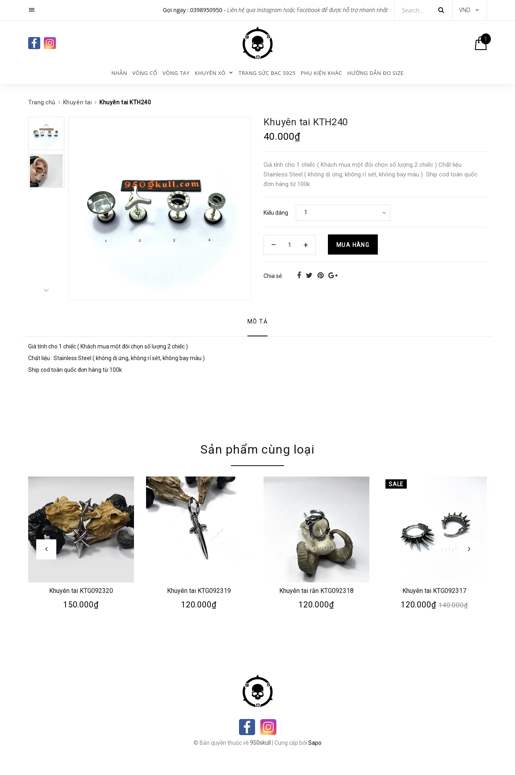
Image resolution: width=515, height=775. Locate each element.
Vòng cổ (144, 73)
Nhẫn (119, 73)
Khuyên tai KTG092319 (199, 590)
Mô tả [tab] (257, 321)
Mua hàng (352, 245)
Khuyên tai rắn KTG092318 (316, 590)
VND (464, 10)
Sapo (314, 743)
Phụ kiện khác (321, 73)
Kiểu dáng (276, 212)
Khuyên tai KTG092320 (81, 590)
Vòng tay (176, 73)
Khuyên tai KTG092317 (434, 590)
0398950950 (206, 10)
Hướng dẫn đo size (375, 73)
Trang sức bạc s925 (267, 73)
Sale (396, 484)
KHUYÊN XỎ (210, 73)
